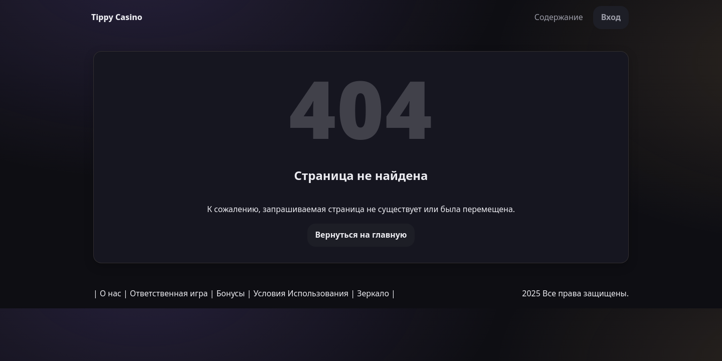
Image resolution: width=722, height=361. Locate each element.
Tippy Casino (116, 17)
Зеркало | (376, 293)
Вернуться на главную (361, 234)
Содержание (558, 17)
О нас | (114, 293)
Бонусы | (234, 293)
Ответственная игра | (172, 293)
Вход (611, 17)
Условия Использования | (304, 293)
